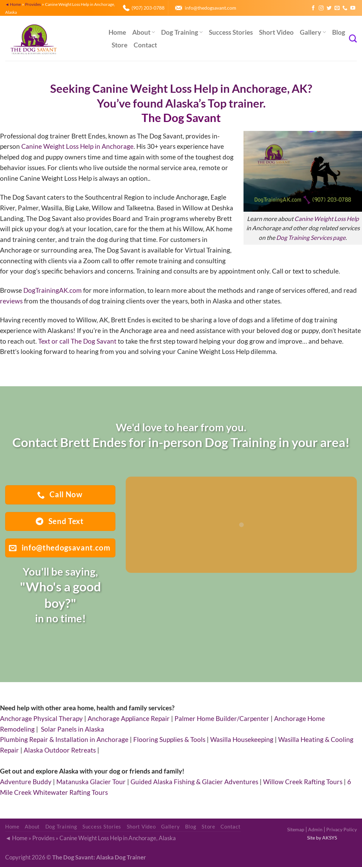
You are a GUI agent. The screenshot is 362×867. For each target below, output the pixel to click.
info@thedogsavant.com (210, 8)
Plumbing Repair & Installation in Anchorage (64, 739)
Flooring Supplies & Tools (169, 739)
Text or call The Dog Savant (77, 341)
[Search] (353, 38)
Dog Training (182, 32)
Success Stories (231, 32)
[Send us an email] (337, 8)
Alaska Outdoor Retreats (60, 750)
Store (119, 45)
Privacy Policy (341, 829)
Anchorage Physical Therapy (41, 718)
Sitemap (295, 829)
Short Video (276, 32)
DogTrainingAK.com (52, 290)
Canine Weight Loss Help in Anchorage (77, 146)
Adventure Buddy (26, 782)
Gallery (313, 32)
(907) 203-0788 (148, 8)
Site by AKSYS (322, 838)
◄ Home (13, 4)
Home (117, 32)
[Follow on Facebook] (313, 8)
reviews (11, 301)
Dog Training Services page (311, 237)
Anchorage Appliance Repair (129, 718)
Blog (338, 32)
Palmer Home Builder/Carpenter (221, 718)
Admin (315, 829)
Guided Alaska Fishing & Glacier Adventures (194, 782)
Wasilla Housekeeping (241, 739)
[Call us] (344, 8)
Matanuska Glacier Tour (91, 782)
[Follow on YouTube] (352, 8)
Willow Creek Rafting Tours (302, 782)
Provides (33, 4)
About (143, 32)
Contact (145, 45)
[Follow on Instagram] (321, 8)
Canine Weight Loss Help (326, 218)
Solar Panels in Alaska (72, 729)
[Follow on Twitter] (329, 8)
